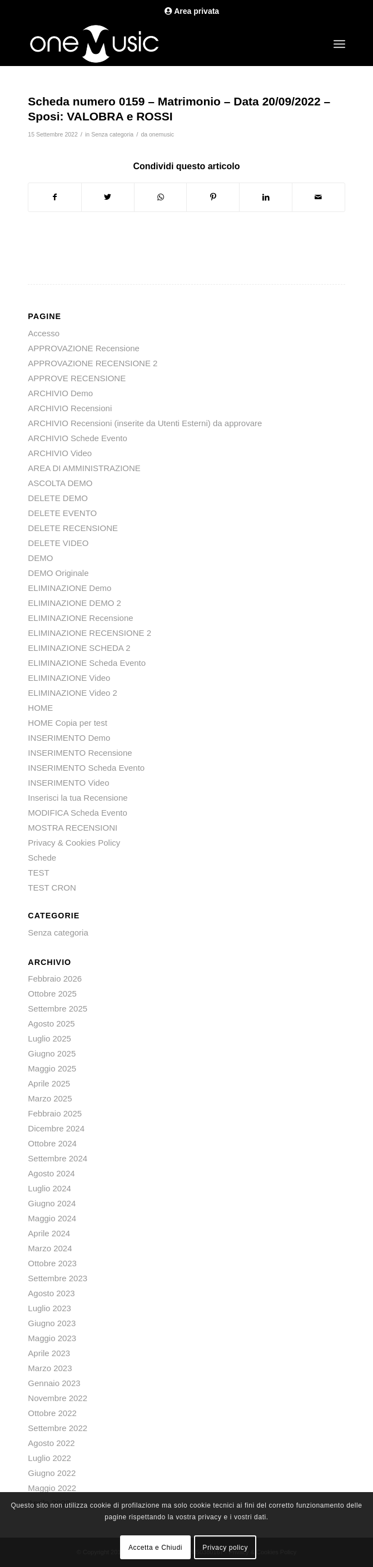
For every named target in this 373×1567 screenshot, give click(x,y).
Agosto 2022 (51, 1443)
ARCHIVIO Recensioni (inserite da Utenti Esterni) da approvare (145, 423)
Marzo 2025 (50, 1098)
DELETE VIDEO (58, 543)
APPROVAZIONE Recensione (84, 348)
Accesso (43, 333)
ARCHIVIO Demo (60, 393)
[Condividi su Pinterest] (213, 197)
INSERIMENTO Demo (69, 737)
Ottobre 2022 (52, 1413)
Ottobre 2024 (52, 1143)
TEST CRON (52, 887)
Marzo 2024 (50, 1248)
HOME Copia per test (67, 722)
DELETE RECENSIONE (73, 528)
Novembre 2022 (57, 1398)
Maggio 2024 (52, 1218)
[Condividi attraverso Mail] (318, 197)
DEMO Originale (58, 573)
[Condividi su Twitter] (108, 197)
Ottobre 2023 (52, 1263)
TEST (38, 872)
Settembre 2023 (57, 1278)
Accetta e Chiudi (155, 1547)
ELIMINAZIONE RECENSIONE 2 (89, 633)
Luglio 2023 (49, 1308)
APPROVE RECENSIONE (77, 378)
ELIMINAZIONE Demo (69, 588)
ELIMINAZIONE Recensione (80, 618)
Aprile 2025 (49, 1083)
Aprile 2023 (49, 1353)
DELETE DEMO (58, 498)
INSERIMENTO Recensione (80, 752)
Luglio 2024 (49, 1188)
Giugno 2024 (52, 1203)
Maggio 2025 (52, 1068)
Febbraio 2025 (55, 1113)
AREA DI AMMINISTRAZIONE (84, 468)
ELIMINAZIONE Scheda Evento (87, 663)
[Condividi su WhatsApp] (161, 197)
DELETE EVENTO (62, 513)
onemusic (161, 134)
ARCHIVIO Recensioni (70, 408)
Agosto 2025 (51, 1023)
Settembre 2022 (57, 1428)
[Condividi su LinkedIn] (266, 197)
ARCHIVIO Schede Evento (77, 438)
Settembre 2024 (57, 1158)
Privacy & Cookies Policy (74, 842)
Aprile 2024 (49, 1233)
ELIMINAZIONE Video (69, 678)
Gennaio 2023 (54, 1383)
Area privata (192, 11)
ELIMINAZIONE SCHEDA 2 (79, 648)
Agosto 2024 (51, 1173)
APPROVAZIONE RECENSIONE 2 (92, 363)
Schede (42, 857)
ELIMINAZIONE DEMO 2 (74, 603)
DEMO (40, 558)
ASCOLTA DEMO (60, 483)
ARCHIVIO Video (60, 453)
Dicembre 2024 (56, 1128)
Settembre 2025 (57, 1008)
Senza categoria (112, 134)
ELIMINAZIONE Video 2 (72, 692)
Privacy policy (225, 1547)
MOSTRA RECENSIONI (72, 827)
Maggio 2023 (52, 1338)
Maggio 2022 (52, 1488)
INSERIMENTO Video (68, 782)
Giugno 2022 (52, 1473)
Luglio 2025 (49, 1038)
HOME (40, 707)
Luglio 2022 (49, 1458)
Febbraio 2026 (55, 978)
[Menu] (339, 44)
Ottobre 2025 (52, 993)
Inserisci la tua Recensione (77, 797)
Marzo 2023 (50, 1368)
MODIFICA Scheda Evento (77, 812)
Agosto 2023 (51, 1293)
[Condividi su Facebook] (54, 197)
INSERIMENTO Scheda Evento (86, 767)
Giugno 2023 (52, 1323)
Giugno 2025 (52, 1053)
